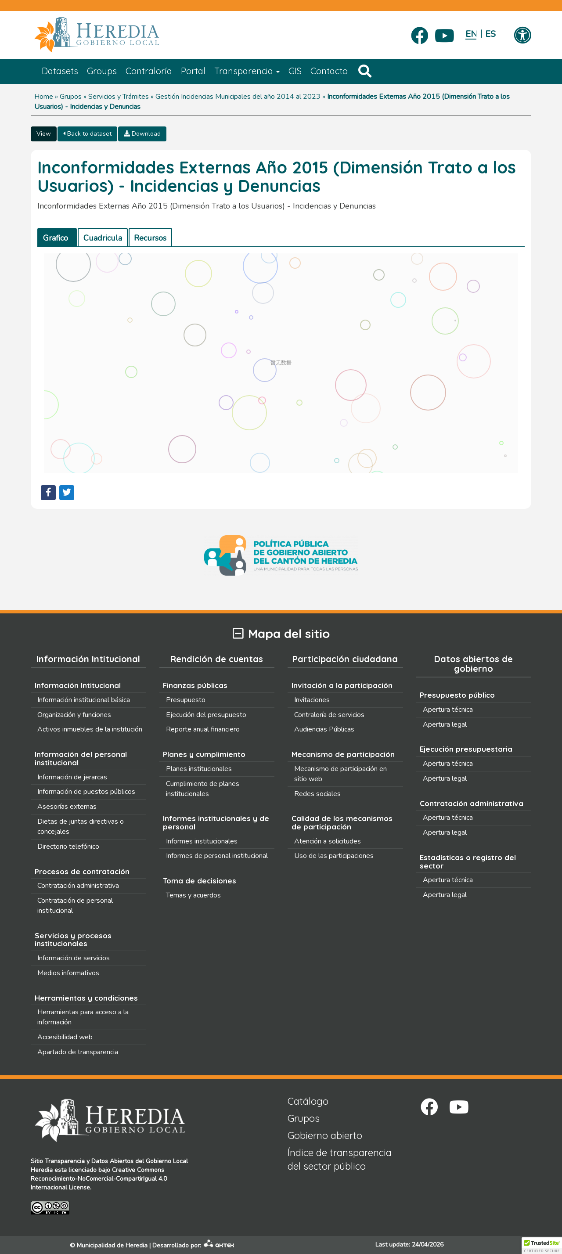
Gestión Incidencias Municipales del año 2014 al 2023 (238, 96)
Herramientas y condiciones (86, 997)
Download (142, 134)
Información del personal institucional (81, 758)
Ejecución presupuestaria (466, 748)
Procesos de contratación (82, 871)
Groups (102, 70)
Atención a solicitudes (327, 841)
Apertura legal (445, 724)
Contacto (329, 70)
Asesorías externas (67, 806)
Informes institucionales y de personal (216, 822)
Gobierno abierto (325, 1135)
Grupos (71, 96)
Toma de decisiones (199, 880)
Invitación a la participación (342, 685)
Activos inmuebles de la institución (89, 729)
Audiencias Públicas (324, 729)
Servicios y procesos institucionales (73, 939)
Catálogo (308, 1101)
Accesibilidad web (65, 1037)
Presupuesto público (457, 694)
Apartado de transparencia (77, 1052)
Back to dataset (87, 134)
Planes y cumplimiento (204, 754)
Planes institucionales (199, 769)
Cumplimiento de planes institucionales (202, 789)
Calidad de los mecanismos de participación (342, 822)
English (470, 34)
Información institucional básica (83, 700)
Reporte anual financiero (203, 729)
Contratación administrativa (78, 885)
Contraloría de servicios (329, 715)
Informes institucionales (202, 841)
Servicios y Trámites (118, 96)
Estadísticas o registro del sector (468, 861)
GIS (295, 70)
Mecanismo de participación (343, 754)
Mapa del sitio (281, 634)
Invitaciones (312, 700)
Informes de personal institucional (217, 856)
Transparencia (247, 70)
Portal (193, 70)
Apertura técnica (448, 709)
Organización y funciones (74, 715)
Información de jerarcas (72, 777)
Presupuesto (185, 700)
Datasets (60, 70)
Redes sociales (317, 794)
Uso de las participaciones (334, 856)
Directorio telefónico (68, 846)
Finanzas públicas (195, 685)
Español (490, 34)
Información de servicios (73, 958)
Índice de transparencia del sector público (340, 1159)
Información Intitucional (78, 685)
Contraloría (149, 70)
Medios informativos (68, 973)
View (43, 134)
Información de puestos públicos (86, 791)
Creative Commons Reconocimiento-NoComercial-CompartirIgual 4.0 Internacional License (99, 1179)
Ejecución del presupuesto (206, 715)
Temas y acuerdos (193, 895)
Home (43, 96)
